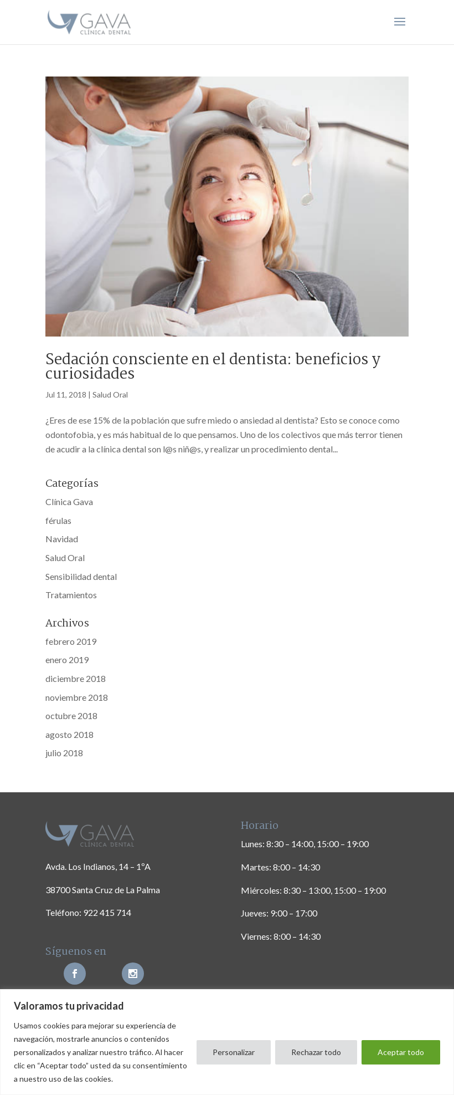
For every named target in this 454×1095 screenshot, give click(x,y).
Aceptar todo (401, 1052)
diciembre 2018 (75, 678)
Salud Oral (110, 394)
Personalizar (234, 1052)
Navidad (61, 538)
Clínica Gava (69, 501)
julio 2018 (64, 752)
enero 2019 (67, 659)
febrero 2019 (70, 641)
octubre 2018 (71, 715)
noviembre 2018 (76, 697)
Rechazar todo (316, 1052)
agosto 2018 (69, 734)
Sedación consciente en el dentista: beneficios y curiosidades (212, 367)
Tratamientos (71, 594)
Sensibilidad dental (81, 576)
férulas (58, 520)
